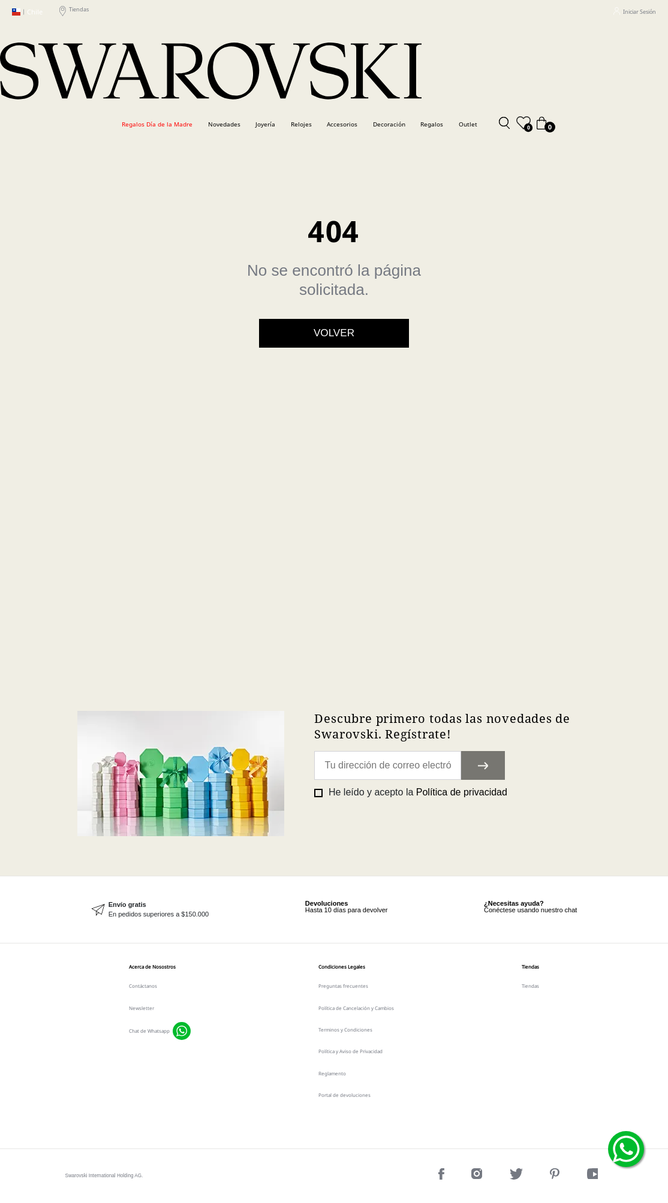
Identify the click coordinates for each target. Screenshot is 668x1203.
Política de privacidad (461, 792)
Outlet (468, 124)
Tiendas (74, 11)
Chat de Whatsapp (149, 1030)
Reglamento (332, 1073)
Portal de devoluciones (344, 1095)
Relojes (301, 124)
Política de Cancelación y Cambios (356, 1008)
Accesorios (342, 124)
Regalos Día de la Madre (157, 124)
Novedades (224, 124)
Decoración (389, 124)
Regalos (431, 124)
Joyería (265, 124)
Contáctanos (143, 985)
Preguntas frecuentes (343, 985)
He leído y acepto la (416, 792)
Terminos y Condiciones (345, 1029)
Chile (27, 12)
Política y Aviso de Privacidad (350, 1051)
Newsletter (141, 1008)
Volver (334, 333)
